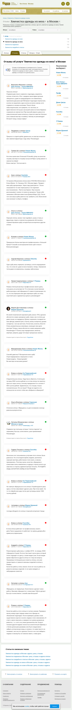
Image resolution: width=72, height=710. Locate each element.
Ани (26, 583)
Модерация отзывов (60, 699)
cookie (27, 706)
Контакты (57, 690)
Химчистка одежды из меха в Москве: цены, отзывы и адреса (28, 662)
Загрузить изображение (26, 696)
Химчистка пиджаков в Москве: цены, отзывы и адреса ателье (28, 656)
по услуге (47, 11)
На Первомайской (29, 373)
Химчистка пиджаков (12, 44)
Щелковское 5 (27, 260)
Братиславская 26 (28, 88)
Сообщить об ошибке (60, 693)
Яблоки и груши (17, 424)
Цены (17, 11)
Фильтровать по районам (37, 674)
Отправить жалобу (59, 696)
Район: (35, 30)
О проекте (5, 690)
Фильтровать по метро (13, 674)
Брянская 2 (26, 132)
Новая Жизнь (31, 151)
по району (56, 11)
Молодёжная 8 (27, 311)
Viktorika (33, 259)
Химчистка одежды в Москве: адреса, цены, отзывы (24, 653)
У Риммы (36, 281)
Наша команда (7, 693)
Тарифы (39, 697)
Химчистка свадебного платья (14, 47)
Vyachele (24, 175)
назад (13, 36)
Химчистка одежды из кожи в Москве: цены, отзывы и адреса (28, 665)
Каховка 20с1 (26, 176)
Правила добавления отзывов (25, 699)
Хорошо (54, 706)
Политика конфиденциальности (8, 699)
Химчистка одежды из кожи (14, 39)
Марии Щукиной (17, 309)
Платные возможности (43, 690)
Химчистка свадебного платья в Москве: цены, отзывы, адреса (28, 659)
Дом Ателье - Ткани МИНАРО (22, 87)
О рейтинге (6, 696)
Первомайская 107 (28, 374)
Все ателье (8, 11)
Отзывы (22, 11)
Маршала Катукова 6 (28, 403)
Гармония (33, 402)
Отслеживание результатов (41, 694)
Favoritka (33, 450)
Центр (28, 131)
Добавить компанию (25, 693)
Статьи (22, 690)
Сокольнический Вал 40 (29, 152)
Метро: (5, 30)
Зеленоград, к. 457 (28, 425)
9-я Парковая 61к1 (28, 584)
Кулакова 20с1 (27, 451)
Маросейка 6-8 (27, 282)
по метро (65, 11)
